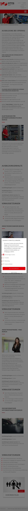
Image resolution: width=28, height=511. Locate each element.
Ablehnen (14, 272)
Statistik (6, 258)
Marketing (6, 261)
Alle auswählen (14, 268)
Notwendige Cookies (9, 254)
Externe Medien (7, 264)
